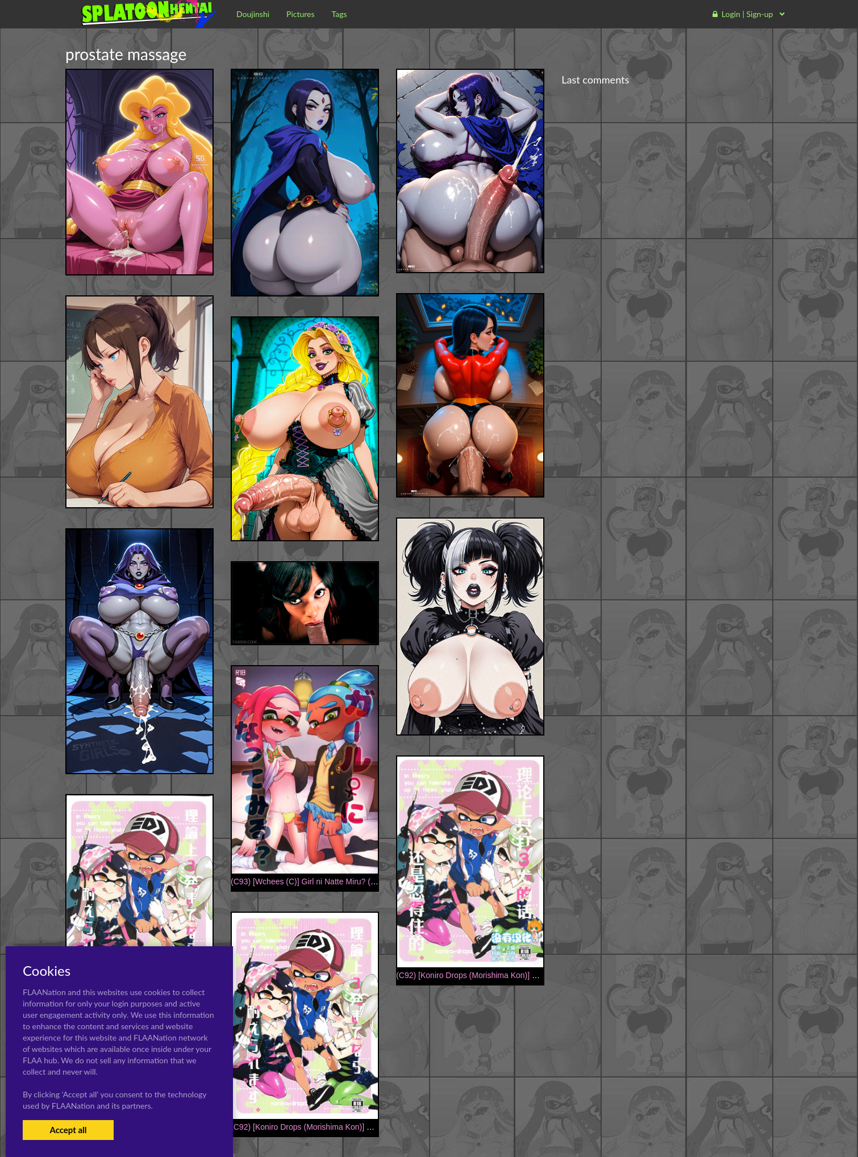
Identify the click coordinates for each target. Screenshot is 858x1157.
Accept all (67, 1130)
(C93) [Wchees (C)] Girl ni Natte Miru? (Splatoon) (318, 881)
